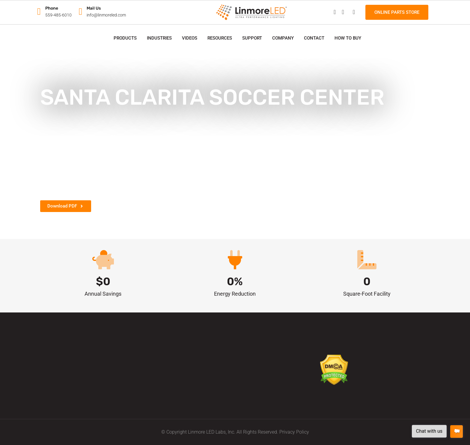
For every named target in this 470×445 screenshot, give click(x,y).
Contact (314, 38)
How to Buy (348, 38)
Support (252, 38)
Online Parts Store (396, 12)
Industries (159, 38)
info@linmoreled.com (106, 15)
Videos (189, 38)
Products (125, 38)
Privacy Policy (294, 432)
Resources (219, 38)
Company (283, 38)
